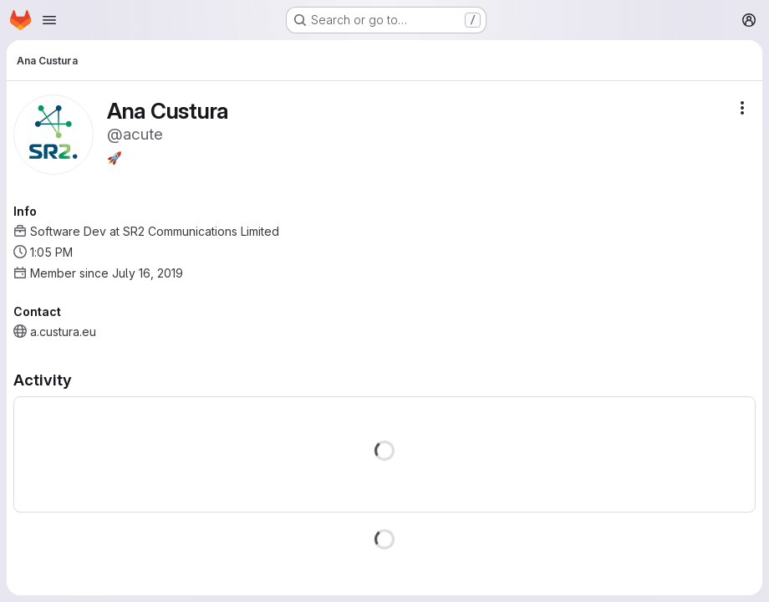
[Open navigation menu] (49, 20)
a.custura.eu (63, 331)
